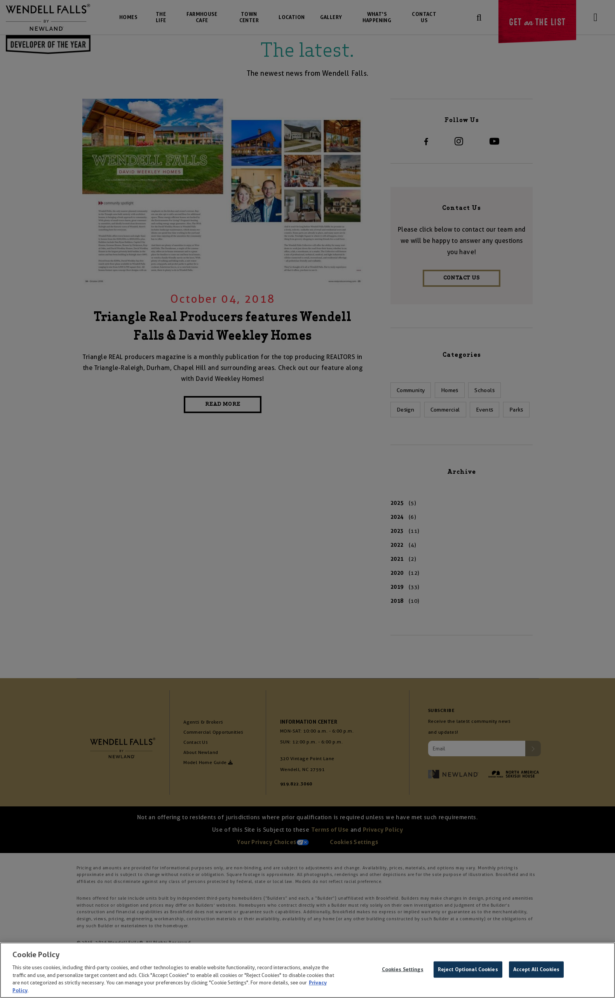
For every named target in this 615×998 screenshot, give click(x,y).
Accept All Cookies (536, 971)
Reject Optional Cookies (468, 971)
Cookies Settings (402, 971)
